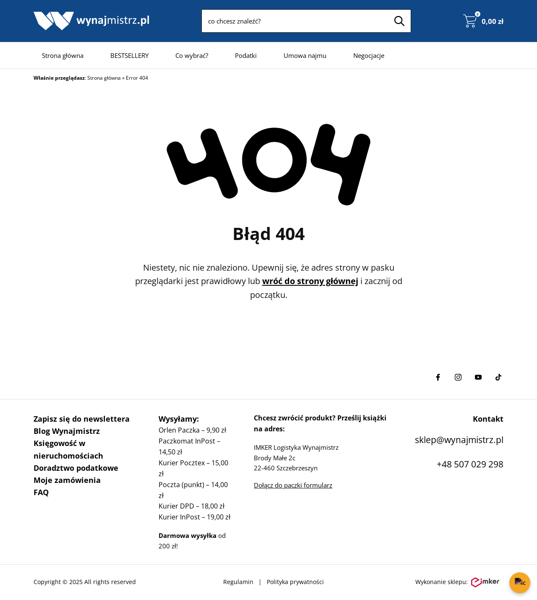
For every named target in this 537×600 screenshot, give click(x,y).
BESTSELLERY (129, 55)
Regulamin (238, 582)
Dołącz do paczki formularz (293, 485)
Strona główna (62, 55)
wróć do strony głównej (310, 281)
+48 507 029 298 (470, 464)
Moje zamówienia (67, 480)
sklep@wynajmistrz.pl (459, 440)
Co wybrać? (191, 55)
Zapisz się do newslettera (82, 419)
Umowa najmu (305, 55)
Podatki (246, 55)
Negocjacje (368, 55)
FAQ (41, 492)
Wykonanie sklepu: (457, 582)
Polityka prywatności (295, 582)
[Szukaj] (399, 21)
